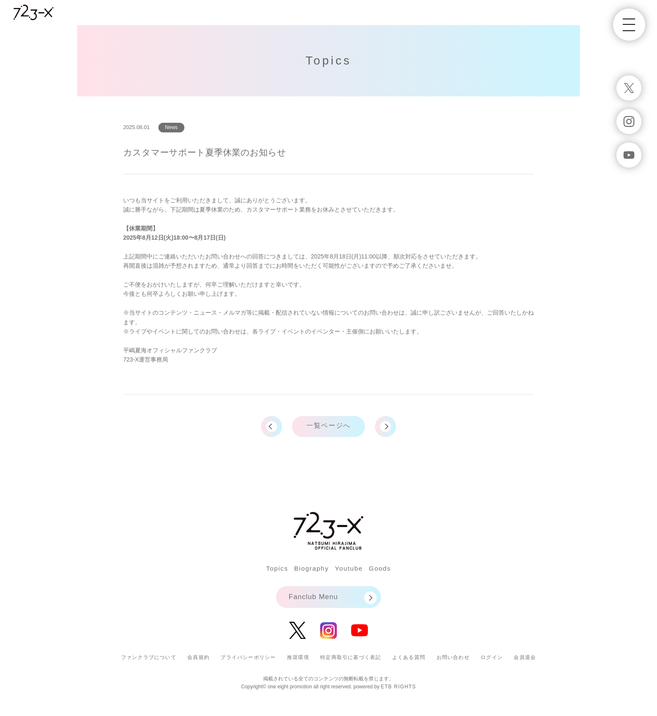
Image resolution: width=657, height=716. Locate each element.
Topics (270, 571)
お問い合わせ (453, 661)
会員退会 (525, 661)
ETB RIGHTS (398, 691)
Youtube (352, 571)
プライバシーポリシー (248, 661)
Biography (309, 571)
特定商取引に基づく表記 (350, 661)
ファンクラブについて (148, 661)
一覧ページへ (328, 428)
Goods (387, 571)
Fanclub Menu (315, 600)
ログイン (492, 661)
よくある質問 (408, 661)
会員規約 (198, 661)
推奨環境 (298, 661)
